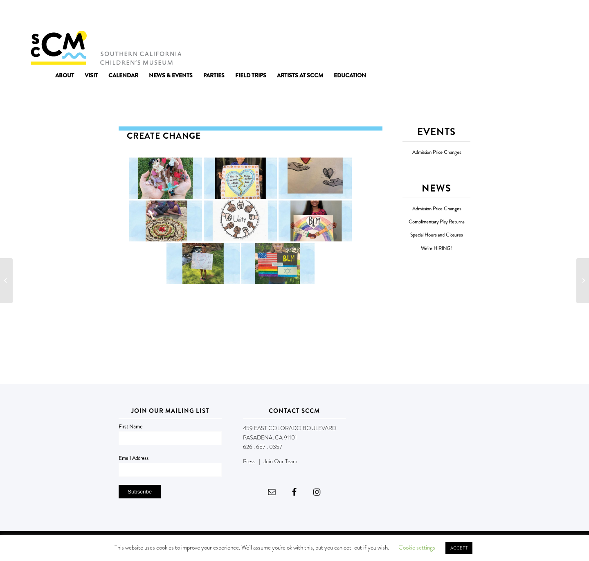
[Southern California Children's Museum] (105, 47)
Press (249, 461)
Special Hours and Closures (436, 235)
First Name (130, 426)
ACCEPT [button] (459, 548)
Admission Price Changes (436, 152)
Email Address (133, 458)
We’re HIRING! (436, 248)
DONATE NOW (540, 15)
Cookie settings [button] (416, 547)
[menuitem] (64, 75)
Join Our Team (280, 461)
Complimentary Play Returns (436, 222)
